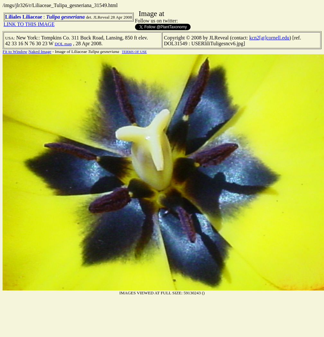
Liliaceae (32, 17)
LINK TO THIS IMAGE (29, 24)
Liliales (13, 17)
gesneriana (73, 17)
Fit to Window (15, 51)
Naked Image (39, 51)
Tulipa (53, 17)
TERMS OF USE (134, 52)
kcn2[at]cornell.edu (269, 37)
